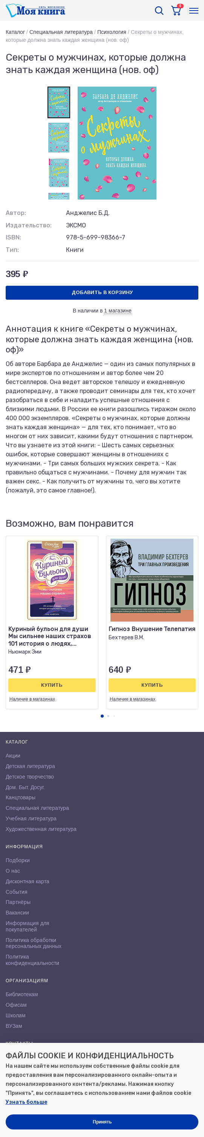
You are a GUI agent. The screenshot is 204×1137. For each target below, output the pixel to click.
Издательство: (29, 225)
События (17, 892)
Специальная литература (61, 32)
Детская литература (30, 766)
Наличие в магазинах (32, 699)
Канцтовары (20, 797)
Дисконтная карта (27, 881)
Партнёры (18, 902)
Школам (16, 1015)
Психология (111, 32)
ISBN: (13, 237)
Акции (13, 756)
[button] (102, 716)
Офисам (16, 1005)
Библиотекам (22, 994)
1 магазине (118, 311)
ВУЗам (14, 1026)
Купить (52, 685)
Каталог (15, 32)
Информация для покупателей (27, 926)
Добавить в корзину (102, 292)
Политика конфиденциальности (32, 960)
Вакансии (17, 913)
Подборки (18, 860)
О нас (13, 871)
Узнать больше (26, 1102)
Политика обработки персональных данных (33, 943)
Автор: (16, 212)
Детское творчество (30, 777)
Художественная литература (41, 829)
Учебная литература (31, 818)
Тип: (12, 249)
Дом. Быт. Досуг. (25, 787)
